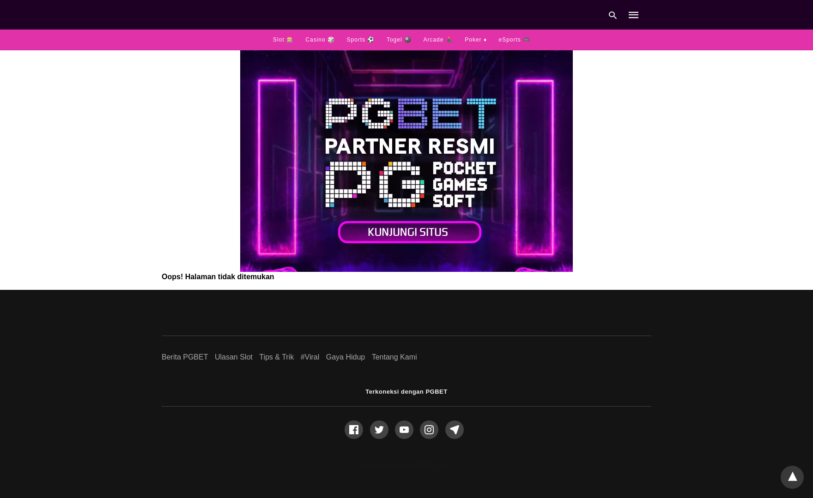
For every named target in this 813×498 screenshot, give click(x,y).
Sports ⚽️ (360, 39)
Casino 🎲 (320, 39)
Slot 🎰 (283, 39)
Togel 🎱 (399, 39)
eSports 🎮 (514, 39)
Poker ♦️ (476, 39)
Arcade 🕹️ (438, 39)
